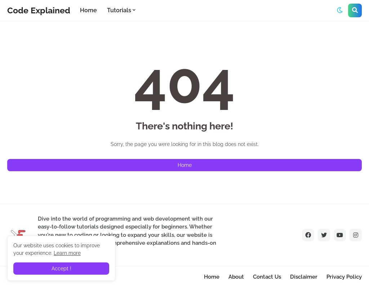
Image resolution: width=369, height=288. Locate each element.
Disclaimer (303, 277)
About (236, 277)
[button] (340, 10)
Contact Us (267, 277)
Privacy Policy (344, 277)
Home (185, 165)
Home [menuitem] (88, 10)
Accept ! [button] (61, 268)
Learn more (67, 253)
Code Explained (38, 10)
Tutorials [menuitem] (119, 10)
